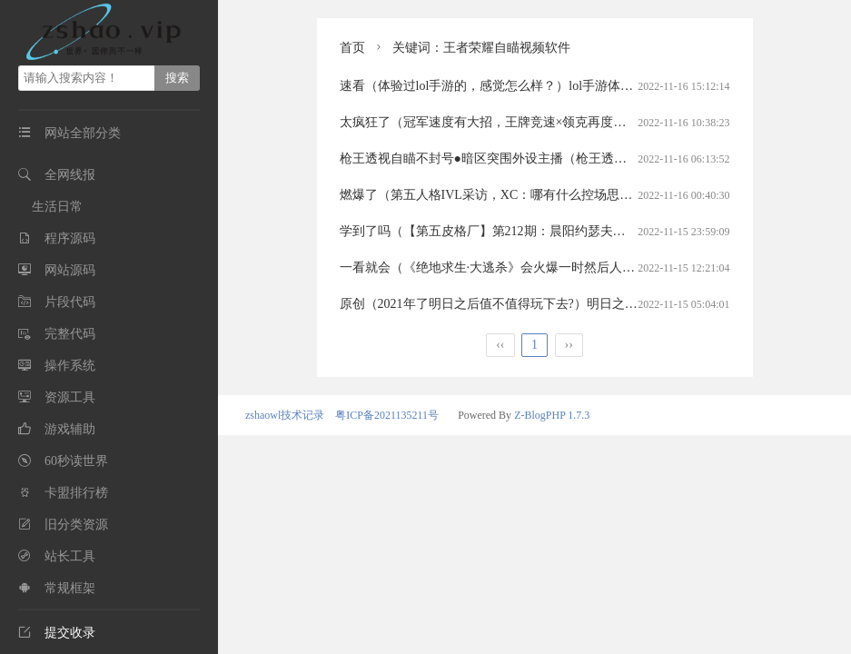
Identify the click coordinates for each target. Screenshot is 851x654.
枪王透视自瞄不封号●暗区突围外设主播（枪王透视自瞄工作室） (521, 158)
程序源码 (70, 238)
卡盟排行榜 (76, 493)
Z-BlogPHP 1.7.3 (551, 415)
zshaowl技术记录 (284, 415)
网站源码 (70, 270)
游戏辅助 (70, 429)
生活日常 (57, 206)
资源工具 (70, 397)
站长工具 (70, 556)
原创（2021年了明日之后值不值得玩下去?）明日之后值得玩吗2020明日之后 (552, 304)
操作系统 (70, 365)
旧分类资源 (76, 524)
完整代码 (70, 334)
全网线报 (70, 175)
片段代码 (70, 302)
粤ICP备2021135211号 (387, 415)
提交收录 (56, 632)
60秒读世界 (76, 461)
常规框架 (70, 588)
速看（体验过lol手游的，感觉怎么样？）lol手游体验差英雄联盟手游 (531, 86)
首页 (352, 47)
